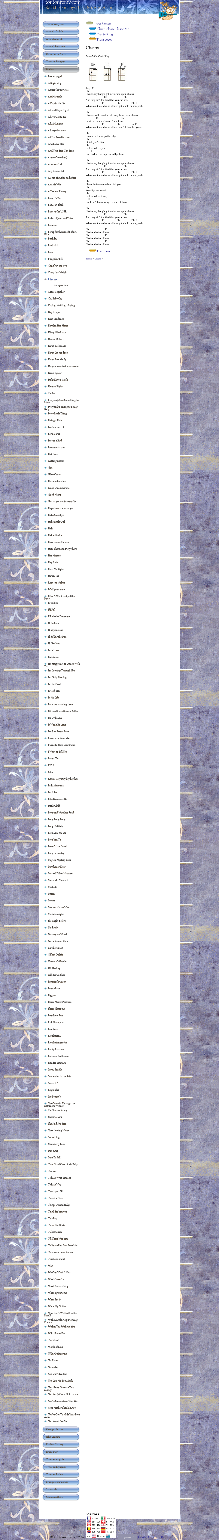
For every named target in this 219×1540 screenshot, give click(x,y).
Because (52, 225)
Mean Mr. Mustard (58, 880)
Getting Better (56, 460)
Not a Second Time (58, 941)
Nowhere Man (55, 947)
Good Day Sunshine (58, 487)
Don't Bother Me (57, 345)
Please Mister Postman (59, 1001)
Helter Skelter (55, 535)
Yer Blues (53, 1360)
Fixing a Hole (55, 420)
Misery (51, 893)
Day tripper (54, 312)
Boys (50, 252)
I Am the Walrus (56, 582)
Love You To (54, 839)
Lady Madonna (56, 785)
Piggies (52, 995)
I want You (53, 758)
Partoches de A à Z (55, 54)
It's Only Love (55, 717)
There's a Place (55, 1198)
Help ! (51, 528)
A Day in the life (56, 103)
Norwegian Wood (57, 934)
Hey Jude (53, 562)
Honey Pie (53, 575)
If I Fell (51, 609)
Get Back (53, 454)
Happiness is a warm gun (61, 508)
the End (52, 393)
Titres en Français (55, 61)
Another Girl (55, 164)
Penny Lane (54, 988)
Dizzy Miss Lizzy (57, 332)
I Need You (54, 690)
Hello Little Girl (56, 521)
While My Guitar (57, 1306)
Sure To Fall (54, 1157)
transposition (61, 285)
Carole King (104, 34)
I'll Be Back (53, 623)
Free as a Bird (55, 440)
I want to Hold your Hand (61, 744)
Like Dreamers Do (57, 799)
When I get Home (57, 1292)
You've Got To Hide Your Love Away (62, 1415)
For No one (54, 433)
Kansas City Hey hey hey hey (63, 778)
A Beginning (55, 83)
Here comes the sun (58, 542)
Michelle (52, 886)
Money (51, 900)
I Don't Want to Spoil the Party (59, 596)
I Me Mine (53, 656)
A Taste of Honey (57, 191)
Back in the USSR (57, 211)
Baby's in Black (55, 204)
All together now (56, 130)
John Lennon (53, 1436)
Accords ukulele (54, 39)
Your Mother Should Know (62, 1407)
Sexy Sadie (53, 1089)
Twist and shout (56, 1258)
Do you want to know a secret (63, 366)
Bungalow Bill (55, 258)
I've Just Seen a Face (58, 731)
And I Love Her (56, 143)
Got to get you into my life (62, 501)
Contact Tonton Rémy (153, 1537)
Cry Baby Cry (55, 298)
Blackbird (53, 245)
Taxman (52, 1171)
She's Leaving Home (58, 1130)
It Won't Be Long (57, 724)
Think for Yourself (57, 1211)
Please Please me (56, 1008)
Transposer (104, 39)
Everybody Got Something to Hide (61, 400)
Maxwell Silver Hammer (60, 873)
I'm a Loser (53, 650)
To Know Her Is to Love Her (63, 1245)
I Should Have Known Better (63, 711)
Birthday (52, 238)
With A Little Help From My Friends (61, 1320)
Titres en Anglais (55, 1459)
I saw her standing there (60, 704)
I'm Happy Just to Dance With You (62, 664)
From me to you (56, 447)
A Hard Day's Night (58, 110)
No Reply (53, 927)
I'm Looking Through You (61, 670)
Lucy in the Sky (56, 853)
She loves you (55, 1116)
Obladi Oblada (55, 954)
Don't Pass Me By (57, 359)
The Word (53, 1340)
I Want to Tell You (57, 751)
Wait (50, 1265)
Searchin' (53, 1083)
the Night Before (57, 920)
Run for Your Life (57, 1062)
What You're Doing (58, 1285)
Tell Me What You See (59, 1177)
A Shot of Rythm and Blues (62, 177)
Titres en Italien (54, 1474)
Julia (50, 771)
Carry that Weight (57, 272)
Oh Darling (54, 968)
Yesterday (53, 1367)
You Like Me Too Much (60, 1380)
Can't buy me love (57, 265)
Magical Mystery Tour (59, 859)
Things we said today (59, 1204)
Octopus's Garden (57, 961)
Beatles (89, 258)
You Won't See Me (57, 1421)
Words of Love (55, 1346)
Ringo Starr (52, 1451)
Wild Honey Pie (56, 1333)
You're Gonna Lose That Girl (63, 1400)
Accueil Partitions (55, 46)
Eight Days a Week (58, 379)
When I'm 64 (54, 1299)
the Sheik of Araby (57, 1110)
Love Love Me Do (57, 832)
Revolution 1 (54, 1035)
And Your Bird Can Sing (61, 150)
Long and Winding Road (61, 812)
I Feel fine (53, 602)
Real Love (53, 1028)
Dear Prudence (56, 318)
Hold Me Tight (56, 569)
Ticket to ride (55, 1231)
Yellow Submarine (57, 1353)
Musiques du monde (57, 1481)
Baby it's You (54, 198)
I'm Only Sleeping (57, 677)
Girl (50, 467)
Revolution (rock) (57, 1042)
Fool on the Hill (56, 427)
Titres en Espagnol (55, 1466)
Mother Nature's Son (59, 907)
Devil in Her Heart (58, 325)
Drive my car (55, 372)
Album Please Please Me (112, 29)
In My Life (53, 697)
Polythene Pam (55, 1015)
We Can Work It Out (59, 1272)
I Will (51, 765)
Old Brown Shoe (56, 974)
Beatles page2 (55, 76)
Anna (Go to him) (57, 157)
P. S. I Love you (56, 1022)
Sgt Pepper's (54, 1096)
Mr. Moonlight (56, 914)
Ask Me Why (54, 184)
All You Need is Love (58, 137)
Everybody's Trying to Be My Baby (61, 407)
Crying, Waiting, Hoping (61, 305)
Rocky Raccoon (56, 1049)
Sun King (53, 1150)
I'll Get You (54, 643)
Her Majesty (54, 555)
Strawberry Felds (56, 1143)
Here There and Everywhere (62, 548)
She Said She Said (57, 1123)
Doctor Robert (55, 339)
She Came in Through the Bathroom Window (59, 1104)
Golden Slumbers (57, 481)
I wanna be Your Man (59, 738)
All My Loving (55, 123)
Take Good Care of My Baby (63, 1164)
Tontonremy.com (55, 24)
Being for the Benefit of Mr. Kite (60, 232)
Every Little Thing (57, 413)
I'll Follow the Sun (57, 636)
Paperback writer (57, 981)
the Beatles (103, 24)
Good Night (54, 494)
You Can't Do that (57, 1373)
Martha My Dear (56, 866)
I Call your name (56, 589)
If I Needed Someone (59, 616)
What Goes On (56, 1279)
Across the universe (58, 89)
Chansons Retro (54, 1496)
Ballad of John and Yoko (60, 218)
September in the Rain (59, 1076)
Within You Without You (61, 1326)
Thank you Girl (56, 1191)
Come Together (56, 291)
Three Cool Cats (56, 1225)
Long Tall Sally (55, 826)
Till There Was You (58, 1238)
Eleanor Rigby (55, 386)
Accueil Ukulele (54, 31)
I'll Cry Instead (55, 629)
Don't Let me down (58, 352)
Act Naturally (55, 96)
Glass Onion (54, 474)
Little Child (54, 805)
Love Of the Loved (57, 846)
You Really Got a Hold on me (63, 1394)
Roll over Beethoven (58, 1056)
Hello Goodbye (56, 514)
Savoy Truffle (55, 1069)
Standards (51, 1489)
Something (54, 1137)
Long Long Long (56, 819)
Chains (98, 258)
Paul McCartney (54, 1444)
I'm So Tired (54, 684)
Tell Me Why (54, 1184)
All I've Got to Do (57, 116)
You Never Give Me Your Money (59, 1388)
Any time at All (56, 170)
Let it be (52, 792)
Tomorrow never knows (60, 1252)
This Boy (52, 1218)
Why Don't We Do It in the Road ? (60, 1313)
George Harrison (55, 1429)
